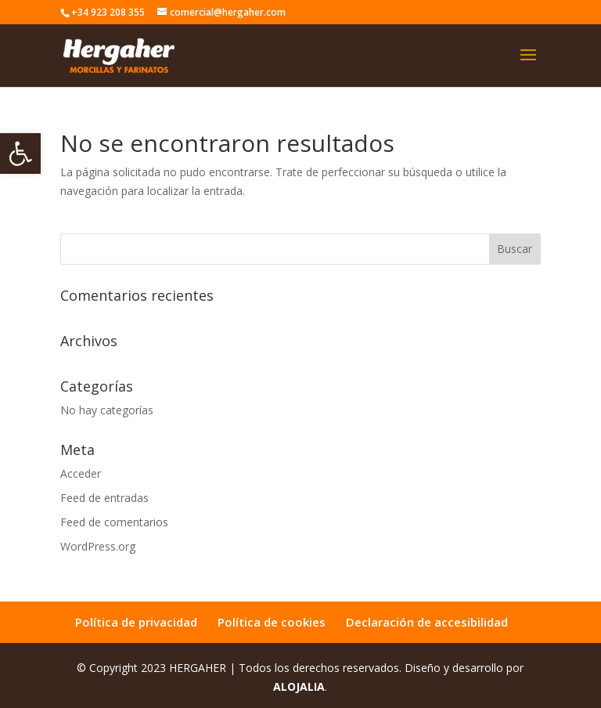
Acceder (80, 473)
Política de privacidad (136, 622)
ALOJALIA (299, 686)
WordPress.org (97, 546)
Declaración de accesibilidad (427, 622)
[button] (20, 153)
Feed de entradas (104, 497)
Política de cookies (272, 622)
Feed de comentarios (114, 522)
